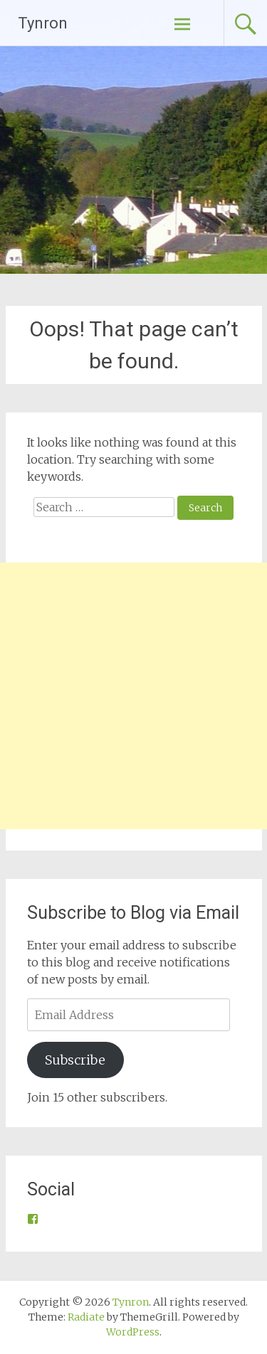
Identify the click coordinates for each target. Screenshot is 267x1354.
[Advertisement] (133, 696)
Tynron (43, 23)
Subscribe (75, 1060)
